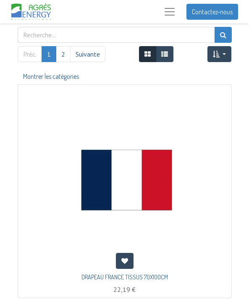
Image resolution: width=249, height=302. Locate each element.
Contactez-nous (212, 12)
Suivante (88, 54)
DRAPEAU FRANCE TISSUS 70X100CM (124, 277)
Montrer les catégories (51, 76)
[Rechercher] (223, 35)
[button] (219, 54)
